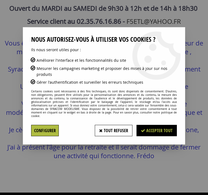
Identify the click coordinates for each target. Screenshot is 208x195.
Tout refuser (113, 131)
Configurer (45, 131)
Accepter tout (157, 131)
